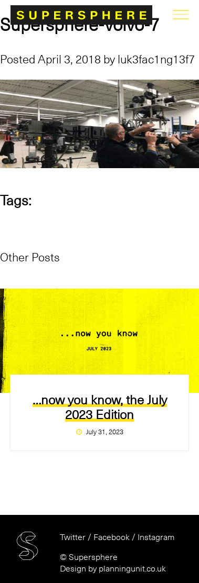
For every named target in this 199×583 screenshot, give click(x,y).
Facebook (111, 537)
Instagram (156, 537)
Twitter (73, 537)
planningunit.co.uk (132, 569)
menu (180, 14)
